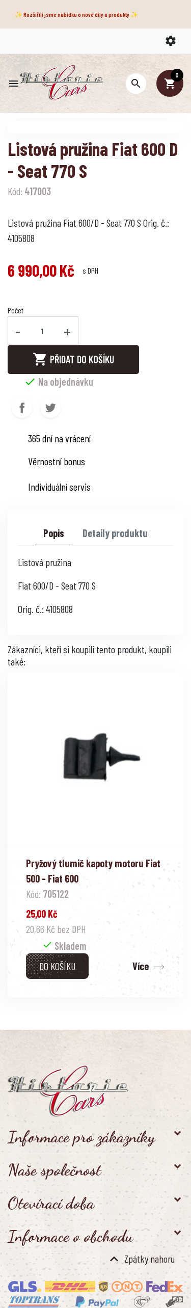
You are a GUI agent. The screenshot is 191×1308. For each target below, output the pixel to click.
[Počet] (42, 330)
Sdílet (22, 407)
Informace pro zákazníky (81, 1136)
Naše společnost (54, 1170)
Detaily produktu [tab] (115, 533)
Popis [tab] (53, 533)
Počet (15, 310)
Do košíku (57, 966)
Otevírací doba (51, 1203)
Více (140, 966)
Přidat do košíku (73, 359)
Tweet (50, 407)
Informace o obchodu (70, 1236)
